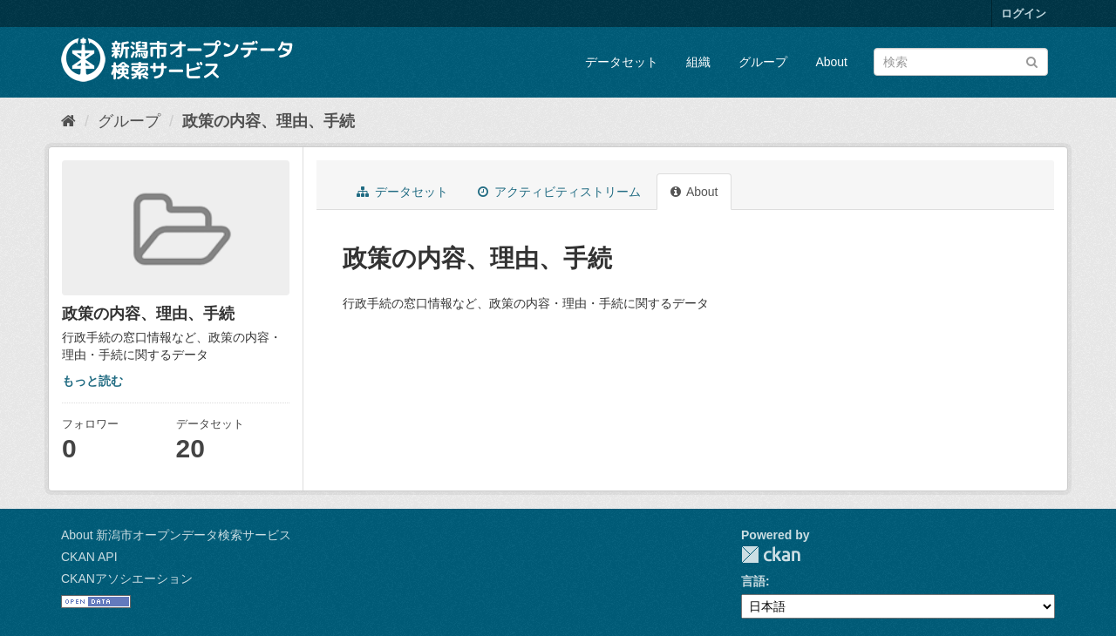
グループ (762, 62)
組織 (698, 62)
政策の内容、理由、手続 (268, 121)
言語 (753, 581)
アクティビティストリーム (559, 192)
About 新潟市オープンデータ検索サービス (176, 535)
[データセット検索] (961, 62)
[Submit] (1031, 60)
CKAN (770, 554)
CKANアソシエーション (127, 578)
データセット (621, 62)
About (831, 62)
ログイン (1023, 13)
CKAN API (89, 557)
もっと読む (92, 381)
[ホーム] (68, 121)
